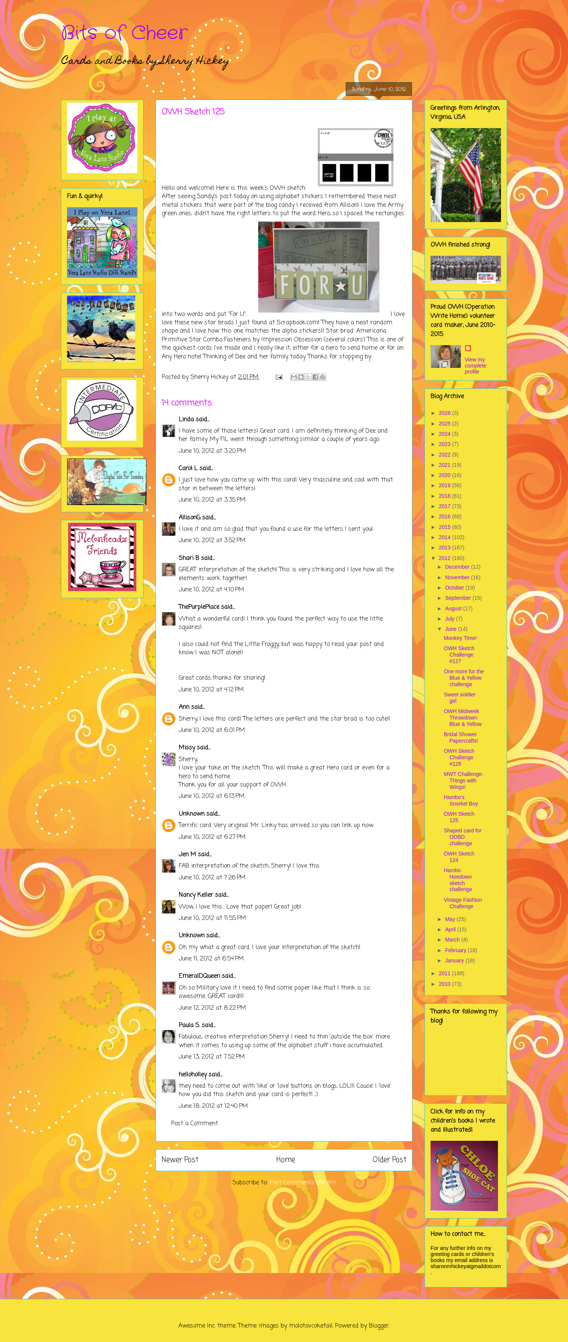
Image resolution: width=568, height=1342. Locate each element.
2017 (445, 506)
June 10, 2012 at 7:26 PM (212, 877)
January (455, 960)
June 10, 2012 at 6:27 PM (212, 837)
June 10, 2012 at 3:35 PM (212, 500)
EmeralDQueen (199, 976)
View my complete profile (476, 366)
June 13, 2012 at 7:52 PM (212, 1057)
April (451, 929)
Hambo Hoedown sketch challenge (458, 879)
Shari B (189, 558)
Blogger (379, 1326)
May (450, 919)
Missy (187, 747)
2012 (445, 558)
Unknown (191, 814)
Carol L (188, 468)
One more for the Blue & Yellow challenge (464, 677)
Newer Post (180, 1159)
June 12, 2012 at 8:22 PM (212, 1008)
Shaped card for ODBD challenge (463, 836)
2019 (445, 485)
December (458, 567)
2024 (445, 434)
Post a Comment (194, 1123)
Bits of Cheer (124, 33)
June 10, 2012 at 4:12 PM (211, 689)
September (458, 598)
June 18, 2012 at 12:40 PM (213, 1106)
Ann (184, 707)
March (453, 940)
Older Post (389, 1159)
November (458, 577)
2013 (445, 547)
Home (285, 1159)
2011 (445, 973)
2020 (445, 475)
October (455, 588)
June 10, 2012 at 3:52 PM (212, 540)
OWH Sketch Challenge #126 (459, 757)
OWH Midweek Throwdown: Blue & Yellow (463, 717)
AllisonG (189, 517)
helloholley (193, 1074)
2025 (445, 424)
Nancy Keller (196, 895)
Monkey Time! (460, 638)
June (451, 629)
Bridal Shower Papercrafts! (461, 737)
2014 (445, 537)
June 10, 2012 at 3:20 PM (212, 451)
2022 (445, 455)
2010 (445, 984)
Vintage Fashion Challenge (463, 903)
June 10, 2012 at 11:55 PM (212, 918)
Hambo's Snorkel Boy (461, 800)
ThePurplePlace (199, 607)
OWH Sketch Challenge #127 (459, 654)
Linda (186, 419)
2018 (445, 496)
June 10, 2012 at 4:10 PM (211, 589)
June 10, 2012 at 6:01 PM (212, 730)
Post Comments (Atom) (303, 1182)
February (456, 950)
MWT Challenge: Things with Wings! (463, 780)
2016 (445, 516)
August (454, 608)
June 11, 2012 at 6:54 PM (211, 958)
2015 (445, 527)
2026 (445, 413)
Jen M (187, 854)
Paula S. (189, 1025)
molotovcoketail (310, 1326)
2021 (445, 465)
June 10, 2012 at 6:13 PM (212, 796)
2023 (445, 444)
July (450, 619)
